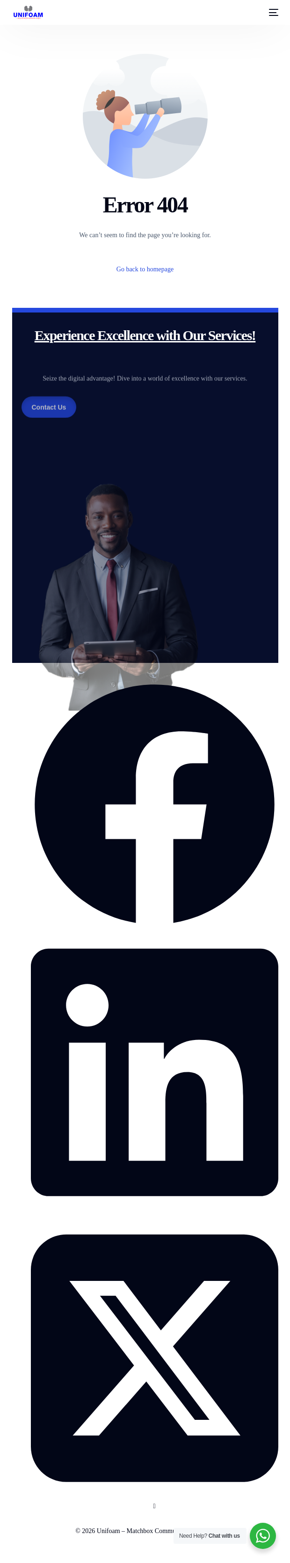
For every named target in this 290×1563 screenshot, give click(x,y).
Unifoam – (112, 1530)
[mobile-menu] (270, 12)
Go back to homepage (145, 269)
